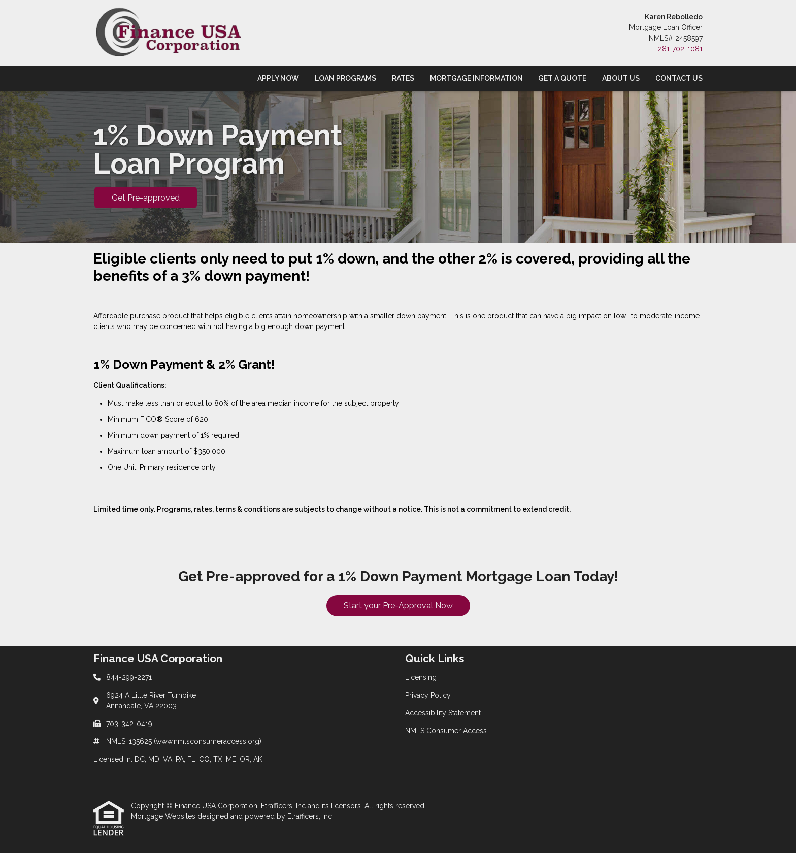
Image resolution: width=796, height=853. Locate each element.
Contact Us (679, 78)
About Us (621, 78)
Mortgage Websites (164, 816)
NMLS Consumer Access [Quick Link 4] (446, 731)
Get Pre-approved (146, 198)
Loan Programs (345, 78)
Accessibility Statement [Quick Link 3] (443, 713)
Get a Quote (562, 78)
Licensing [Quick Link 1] (421, 677)
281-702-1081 (680, 49)
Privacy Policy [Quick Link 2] (428, 695)
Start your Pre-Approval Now (398, 605)
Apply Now (278, 78)
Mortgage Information (476, 78)
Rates (403, 78)
